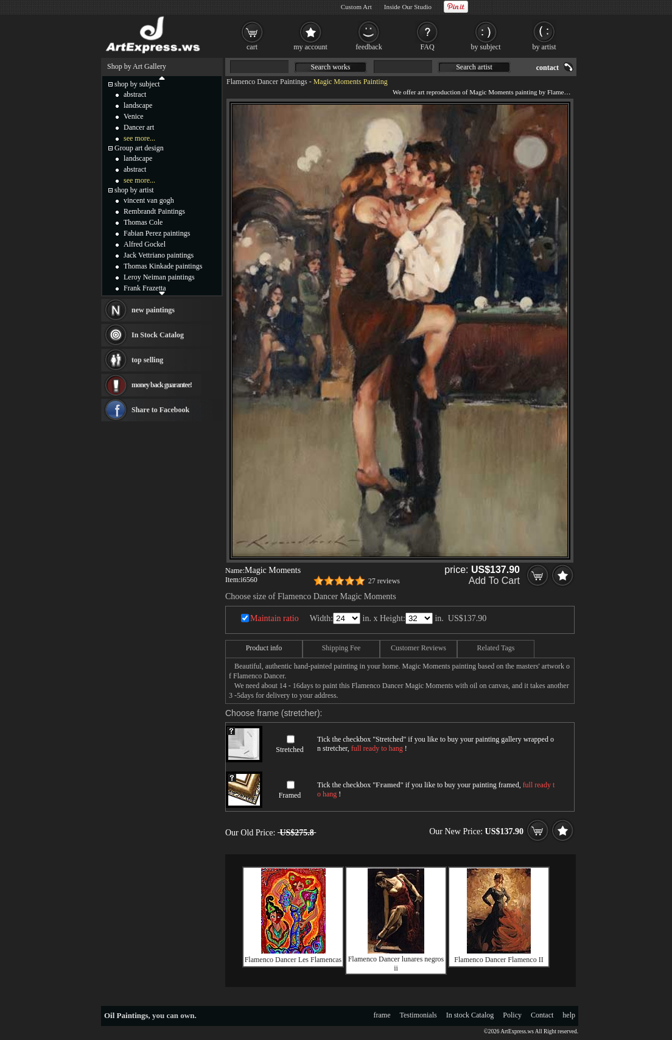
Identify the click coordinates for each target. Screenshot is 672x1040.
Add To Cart (494, 580)
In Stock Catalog (157, 335)
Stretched (289, 749)
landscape (138, 105)
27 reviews (384, 581)
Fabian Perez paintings (157, 233)
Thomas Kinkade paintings (163, 266)
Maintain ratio (274, 618)
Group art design (139, 148)
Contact (542, 1015)
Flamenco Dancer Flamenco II (498, 959)
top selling (147, 360)
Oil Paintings (126, 1015)
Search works (331, 67)
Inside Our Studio (408, 6)
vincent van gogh (149, 200)
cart (252, 47)
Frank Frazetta (145, 288)
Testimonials (418, 1015)
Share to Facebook (160, 410)
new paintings (153, 310)
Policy (512, 1015)
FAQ (427, 47)
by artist (544, 47)
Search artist (474, 67)
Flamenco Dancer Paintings (266, 81)
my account (310, 47)
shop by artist (134, 190)
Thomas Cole (143, 222)
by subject (486, 47)
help (568, 1015)
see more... (139, 138)
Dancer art (139, 127)
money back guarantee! (161, 385)
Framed (290, 795)
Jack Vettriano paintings (159, 255)
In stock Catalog (470, 1015)
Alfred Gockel (145, 244)
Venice (134, 116)
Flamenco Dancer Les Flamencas (293, 959)
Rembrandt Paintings (154, 211)
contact (547, 67)
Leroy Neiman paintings (159, 277)
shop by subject (137, 84)
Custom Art (356, 6)
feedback (368, 47)
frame (382, 1015)
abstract (135, 94)
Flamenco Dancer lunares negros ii (396, 963)
